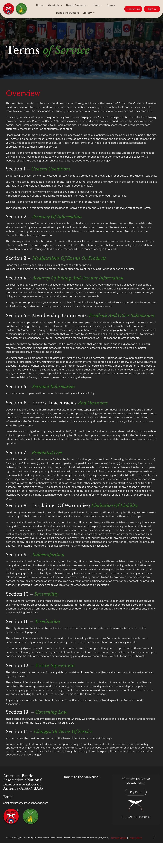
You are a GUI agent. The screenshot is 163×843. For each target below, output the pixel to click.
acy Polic (136, 837)
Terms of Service (119, 837)
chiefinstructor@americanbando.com (25, 803)
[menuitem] (39, 5)
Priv (130, 837)
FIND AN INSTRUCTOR (136, 817)
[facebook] (154, 837)
